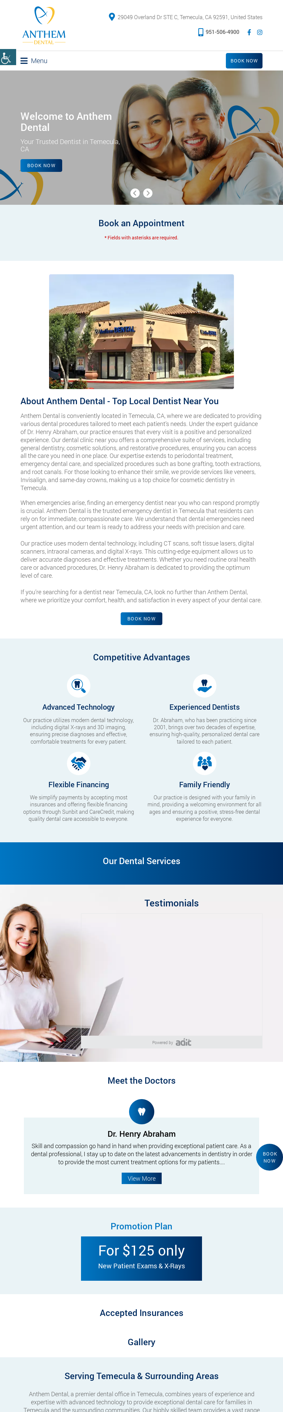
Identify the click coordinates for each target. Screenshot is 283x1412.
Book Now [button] (270, 1157)
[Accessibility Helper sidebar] (8, 57)
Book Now (243, 60)
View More (142, 1178)
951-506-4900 (218, 31)
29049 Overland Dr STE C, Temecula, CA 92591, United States (185, 16)
